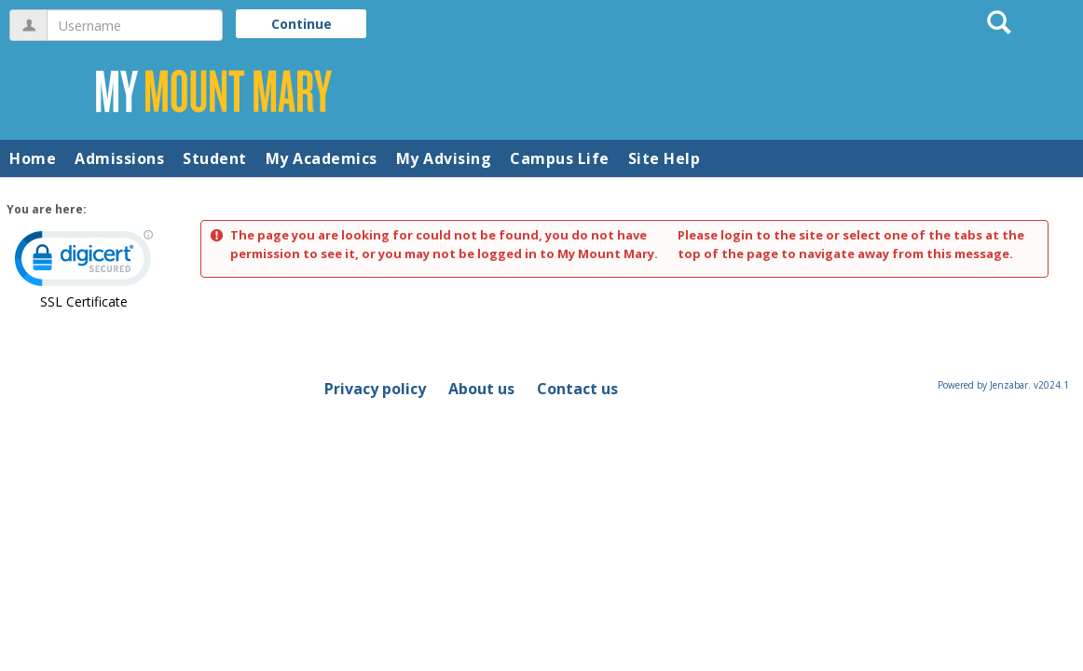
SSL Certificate (84, 301)
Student (215, 158)
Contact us (577, 388)
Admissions (119, 158)
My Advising (444, 158)
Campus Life (560, 158)
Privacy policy (375, 388)
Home (32, 158)
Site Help (664, 158)
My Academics (321, 158)
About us (481, 388)
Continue (301, 24)
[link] (84, 262)
